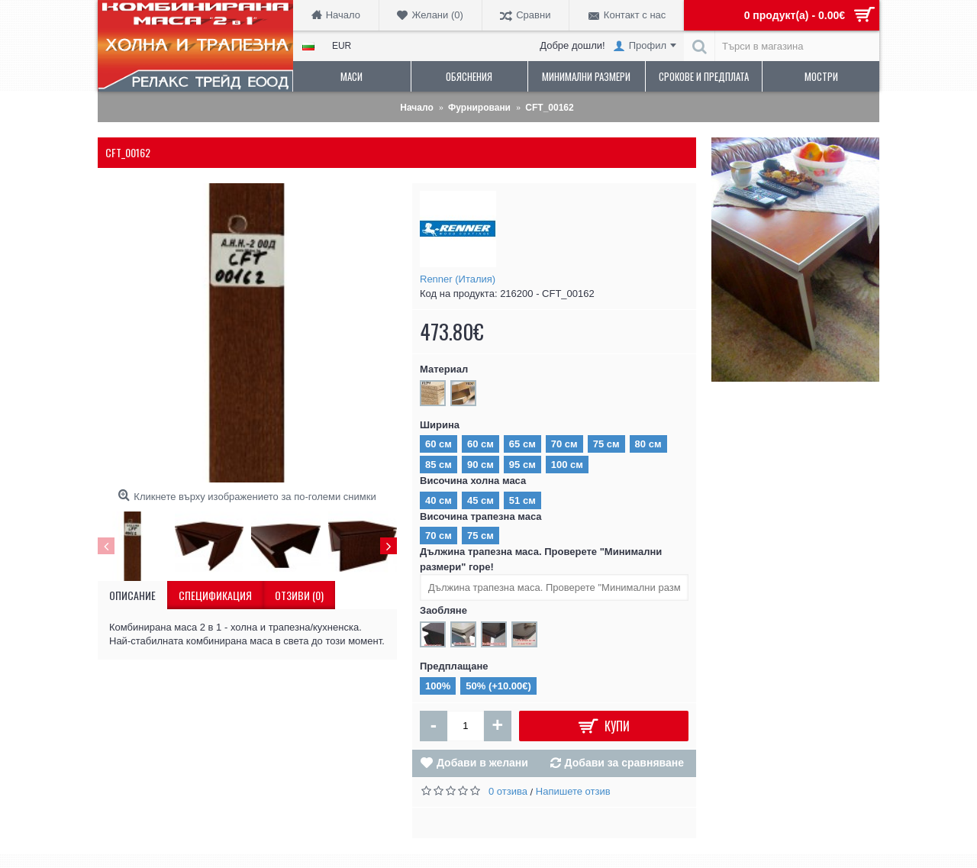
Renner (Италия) (457, 279)
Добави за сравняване (625, 763)
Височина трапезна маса (481, 516)
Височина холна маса (473, 480)
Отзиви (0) (299, 595)
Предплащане (454, 666)
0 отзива (507, 791)
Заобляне (443, 610)
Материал (444, 369)
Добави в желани (482, 763)
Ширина (439, 425)
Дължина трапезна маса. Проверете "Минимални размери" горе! (541, 559)
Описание (132, 595)
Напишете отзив (573, 791)
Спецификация (215, 595)
